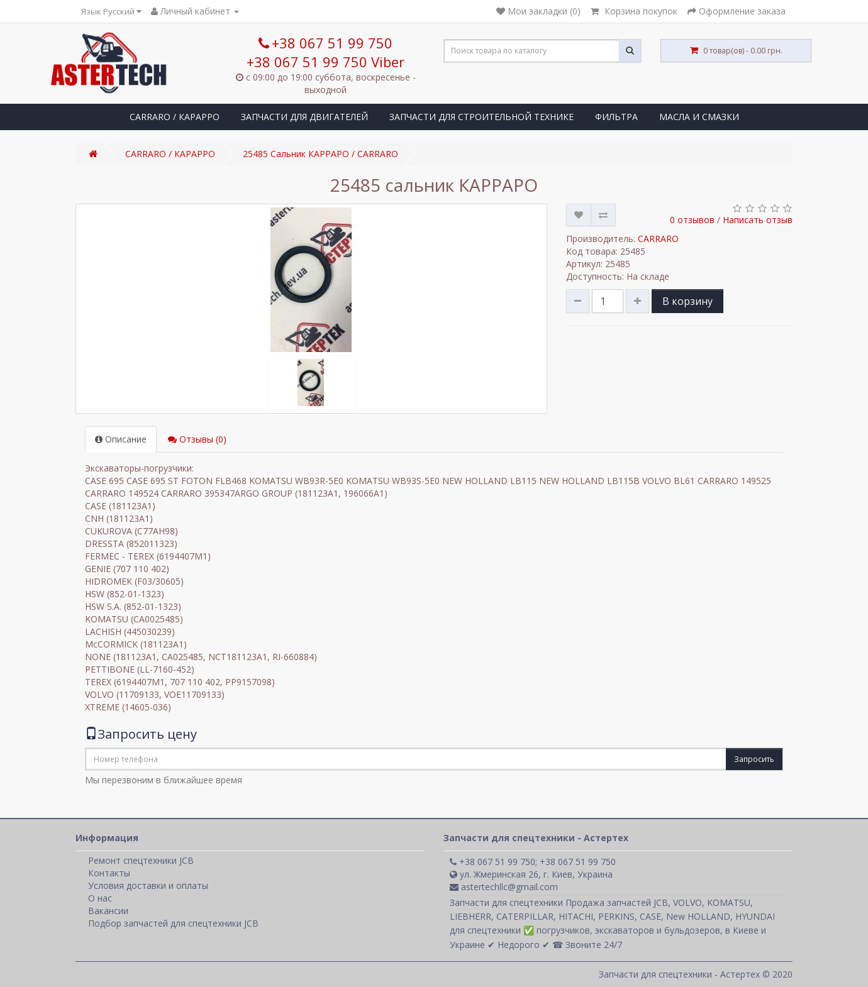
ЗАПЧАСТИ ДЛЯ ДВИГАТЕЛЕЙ (304, 117)
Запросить (754, 759)
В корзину (687, 301)
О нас (100, 898)
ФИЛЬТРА (616, 117)
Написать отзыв (758, 220)
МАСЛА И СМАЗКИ (699, 117)
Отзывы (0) (197, 439)
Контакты (109, 873)
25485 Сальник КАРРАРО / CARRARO (320, 154)
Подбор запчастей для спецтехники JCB (173, 923)
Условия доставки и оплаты (148, 885)
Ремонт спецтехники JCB (141, 860)
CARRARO (658, 239)
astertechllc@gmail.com (504, 887)
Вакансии (108, 911)
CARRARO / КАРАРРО (175, 117)
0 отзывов (692, 220)
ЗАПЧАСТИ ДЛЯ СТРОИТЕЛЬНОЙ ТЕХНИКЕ (481, 117)
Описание (121, 439)
